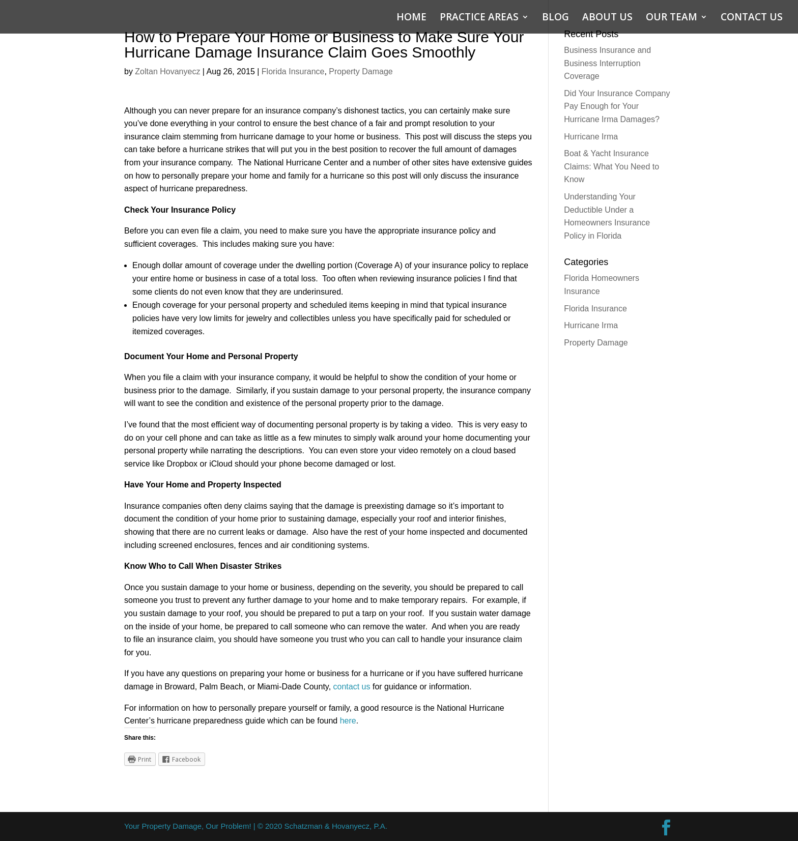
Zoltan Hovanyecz (167, 71)
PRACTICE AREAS (479, 18)
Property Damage (360, 71)
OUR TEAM (671, 18)
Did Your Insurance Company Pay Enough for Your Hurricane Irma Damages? (617, 106)
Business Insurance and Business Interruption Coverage (607, 63)
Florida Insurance (293, 71)
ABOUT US (607, 18)
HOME (411, 18)
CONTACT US (752, 18)
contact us (351, 686)
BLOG (555, 18)
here (348, 720)
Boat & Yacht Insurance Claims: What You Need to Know (611, 166)
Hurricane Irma (591, 136)
